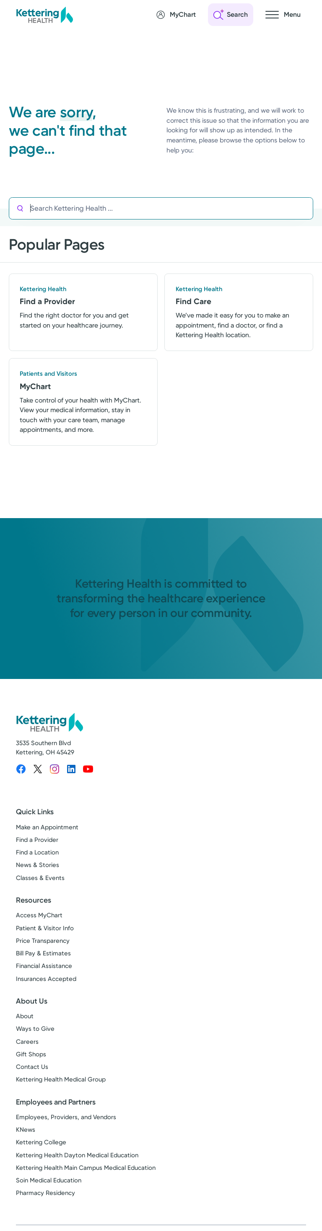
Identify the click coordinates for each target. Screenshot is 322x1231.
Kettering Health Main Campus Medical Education (86, 1168)
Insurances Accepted (46, 979)
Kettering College (41, 1142)
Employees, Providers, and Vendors (66, 1117)
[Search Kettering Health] (171, 208)
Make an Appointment (47, 827)
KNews (25, 1130)
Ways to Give (35, 1029)
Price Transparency (43, 941)
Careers (27, 1041)
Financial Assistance (44, 966)
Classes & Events (40, 878)
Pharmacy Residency (45, 1193)
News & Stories (37, 865)
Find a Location (37, 853)
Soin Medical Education (48, 1181)
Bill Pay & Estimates (43, 953)
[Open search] (230, 14)
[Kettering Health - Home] (44, 14)
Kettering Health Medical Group (61, 1080)
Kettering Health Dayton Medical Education (77, 1155)
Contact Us (32, 1067)
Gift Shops (31, 1054)
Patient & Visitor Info (45, 928)
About (25, 1016)
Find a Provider (37, 840)
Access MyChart (39, 915)
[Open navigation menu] (283, 14)
